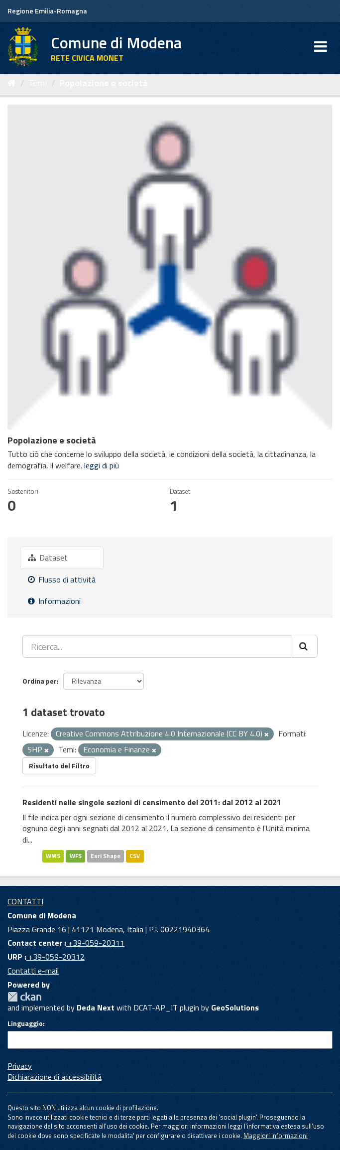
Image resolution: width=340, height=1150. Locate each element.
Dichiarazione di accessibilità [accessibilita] (54, 1077)
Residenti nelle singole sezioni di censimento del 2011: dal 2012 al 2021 (151, 802)
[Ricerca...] (156, 646)
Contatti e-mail (33, 971)
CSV (134, 856)
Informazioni (54, 601)
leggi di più (101, 465)
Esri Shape (105, 856)
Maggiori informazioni (275, 1136)
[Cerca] (304, 646)
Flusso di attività (62, 579)
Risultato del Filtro (59, 765)
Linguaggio (25, 1023)
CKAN (24, 997)
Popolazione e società (103, 83)
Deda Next (95, 1007)
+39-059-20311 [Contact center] (95, 943)
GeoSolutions (235, 1007)
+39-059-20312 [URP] (55, 957)
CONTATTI (25, 901)
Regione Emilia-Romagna (47, 10)
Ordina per (39, 681)
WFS (76, 856)
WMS (53, 856)
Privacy (19, 1066)
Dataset (48, 558)
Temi (37, 83)
